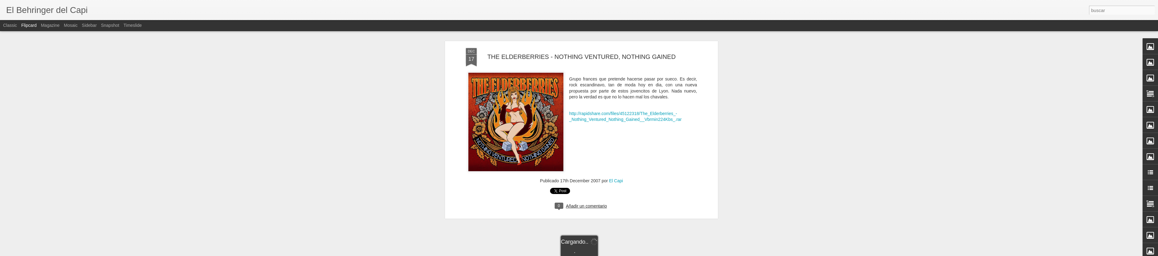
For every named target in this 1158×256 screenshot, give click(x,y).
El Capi (616, 180)
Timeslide (133, 25)
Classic (10, 25)
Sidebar (89, 25)
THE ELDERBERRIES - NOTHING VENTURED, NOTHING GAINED (581, 56)
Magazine (50, 25)
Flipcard (29, 25)
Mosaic (70, 25)
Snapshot (110, 25)
